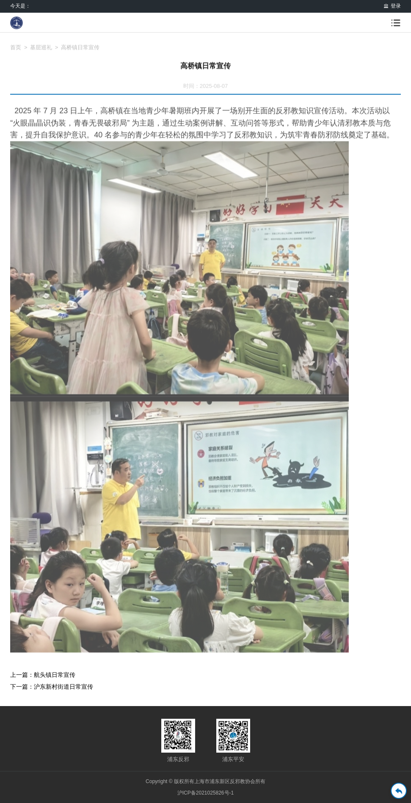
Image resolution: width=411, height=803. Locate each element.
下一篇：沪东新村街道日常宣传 (51, 686)
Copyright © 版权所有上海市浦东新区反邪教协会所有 (205, 781)
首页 (15, 52)
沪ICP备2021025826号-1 (205, 793)
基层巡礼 (41, 52)
